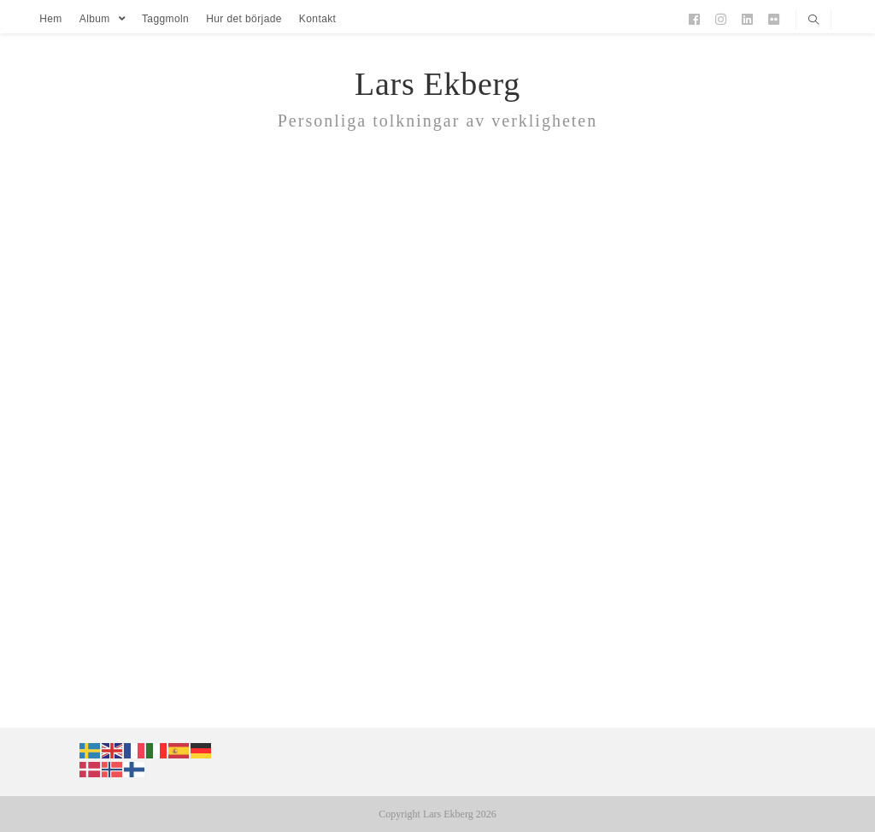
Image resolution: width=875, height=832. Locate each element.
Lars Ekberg (437, 84)
